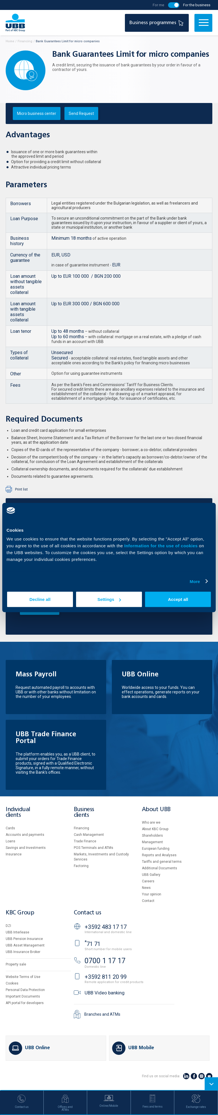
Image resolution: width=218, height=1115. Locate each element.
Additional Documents (159, 868)
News (146, 888)
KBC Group (20, 913)
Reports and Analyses (159, 855)
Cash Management (89, 835)
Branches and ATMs (102, 1014)
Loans (10, 841)
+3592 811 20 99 (106, 976)
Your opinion (151, 894)
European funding (155, 849)
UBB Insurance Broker (23, 952)
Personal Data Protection (25, 990)
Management (152, 842)
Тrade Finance (85, 841)
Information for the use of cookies (161, 545)
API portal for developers (25, 1003)
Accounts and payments (25, 835)
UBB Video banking (105, 993)
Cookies (12, 983)
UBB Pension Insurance (24, 939)
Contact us (87, 913)
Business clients (84, 812)
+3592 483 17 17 (106, 926)
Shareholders (152, 836)
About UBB (156, 809)
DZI (8, 926)
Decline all (40, 599)
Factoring (81, 866)
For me (158, 5)
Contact (148, 901)
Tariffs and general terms (162, 862)
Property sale (16, 964)
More (195, 581)
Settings (109, 599)
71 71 (92, 944)
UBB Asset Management (25, 945)
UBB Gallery (151, 875)
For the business (196, 5)
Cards (10, 828)
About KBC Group (155, 829)
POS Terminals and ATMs (93, 848)
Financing (81, 828)
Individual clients (18, 812)
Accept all (178, 599)
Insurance (14, 854)
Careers (148, 881)
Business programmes (157, 23)
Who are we (151, 822)
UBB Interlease (17, 932)
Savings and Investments (26, 848)
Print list (21, 489)
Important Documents (23, 996)
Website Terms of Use (23, 977)
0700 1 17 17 (105, 961)
